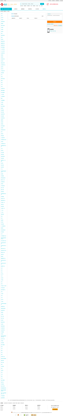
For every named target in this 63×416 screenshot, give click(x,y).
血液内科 (2, 206)
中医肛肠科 (3, 395)
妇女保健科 (3, 92)
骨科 (1, 33)
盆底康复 (2, 196)
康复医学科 (3, 45)
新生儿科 (2, 187)
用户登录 (50, 0)
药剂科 (2, 141)
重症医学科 (3, 41)
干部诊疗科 (3, 70)
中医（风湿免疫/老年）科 (3, 393)
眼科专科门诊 (3, 248)
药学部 (2, 222)
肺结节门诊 (3, 252)
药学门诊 (2, 316)
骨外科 (2, 163)
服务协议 (38, 406)
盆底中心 (2, 254)
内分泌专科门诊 (3, 240)
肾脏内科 (2, 214)
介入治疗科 (3, 51)
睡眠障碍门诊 (3, 258)
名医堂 (2, 370)
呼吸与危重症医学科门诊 (3, 336)
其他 (1, 76)
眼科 (1, 98)
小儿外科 (2, 94)
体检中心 (2, 204)
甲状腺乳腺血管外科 (3, 171)
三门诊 (2, 212)
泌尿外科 (2, 167)
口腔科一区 (3, 202)
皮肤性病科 (3, 21)
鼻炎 (31, 5)
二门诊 (2, 210)
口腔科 (2, 102)
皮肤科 (2, 104)
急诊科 (2, 66)
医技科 (2, 39)
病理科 (2, 127)
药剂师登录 (57, 0)
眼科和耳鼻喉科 (3, 358)
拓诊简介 (1, 406)
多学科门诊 (3, 356)
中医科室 (2, 366)
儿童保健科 (3, 96)
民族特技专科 (3, 129)
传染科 (2, 31)
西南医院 (28, 5)
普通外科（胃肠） (3, 161)
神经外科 (2, 165)
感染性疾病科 (3, 308)
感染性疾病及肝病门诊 (3, 238)
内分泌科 (2, 152)
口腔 (1, 84)
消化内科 (2, 158)
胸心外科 (2, 189)
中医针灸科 (3, 287)
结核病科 (2, 110)
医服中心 (5, 11)
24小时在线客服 (55, 409)
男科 (1, 37)
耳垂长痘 (35, 18)
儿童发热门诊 (3, 143)
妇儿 (1, 74)
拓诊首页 (1, 0)
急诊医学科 (3, 310)
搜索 (42, 3)
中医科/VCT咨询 (3, 285)
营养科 (2, 183)
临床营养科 (3, 397)
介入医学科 (3, 49)
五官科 (8, 11)
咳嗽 (41, 5)
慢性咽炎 (34, 5)
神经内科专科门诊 (3, 261)
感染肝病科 (3, 156)
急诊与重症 (3, 344)
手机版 (5, 0)
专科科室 (2, 342)
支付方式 (26, 406)
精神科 (2, 108)
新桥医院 (25, 5)
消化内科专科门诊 (3, 243)
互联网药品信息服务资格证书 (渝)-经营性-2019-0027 (28, 412)
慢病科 (2, 256)
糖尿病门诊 (3, 266)
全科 (1, 268)
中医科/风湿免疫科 (3, 304)
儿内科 (2, 293)
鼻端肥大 (20, 18)
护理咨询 (2, 384)
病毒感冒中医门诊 (3, 146)
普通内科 (2, 191)
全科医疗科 (3, 88)
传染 (1, 82)
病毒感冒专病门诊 (3, 194)
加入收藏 (61, 0)
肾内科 (2, 133)
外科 (1, 15)
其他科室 (2, 72)
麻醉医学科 (3, 43)
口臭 (39, 5)
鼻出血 (28, 18)
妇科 (1, 131)
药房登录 (53, 0)
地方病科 (2, 112)
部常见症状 (15, 16)
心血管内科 (3, 137)
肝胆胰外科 (3, 181)
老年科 (2, 68)
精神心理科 (3, 25)
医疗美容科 (3, 106)
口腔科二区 (3, 208)
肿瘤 (1, 80)
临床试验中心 (3, 289)
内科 (1, 13)
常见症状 (14, 13)
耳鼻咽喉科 (3, 100)
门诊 (1, 374)
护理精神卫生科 (3, 139)
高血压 (37, 5)
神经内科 (2, 154)
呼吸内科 (2, 135)
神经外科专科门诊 (3, 264)
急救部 (2, 220)
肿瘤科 (2, 23)
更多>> (43, 16)
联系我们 (1, 410)
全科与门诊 (3, 338)
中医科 (2, 27)
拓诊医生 (14, 406)
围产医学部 (3, 78)
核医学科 (2, 360)
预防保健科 (3, 90)
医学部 (2, 150)
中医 (1, 86)
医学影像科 (3, 47)
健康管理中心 (3, 200)
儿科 (1, 148)
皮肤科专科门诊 (3, 250)
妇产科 (2, 17)
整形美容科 (3, 35)
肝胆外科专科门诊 (3, 246)
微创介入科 (3, 179)
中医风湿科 (3, 185)
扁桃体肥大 (13, 18)
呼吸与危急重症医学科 (3, 390)
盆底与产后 (3, 198)
